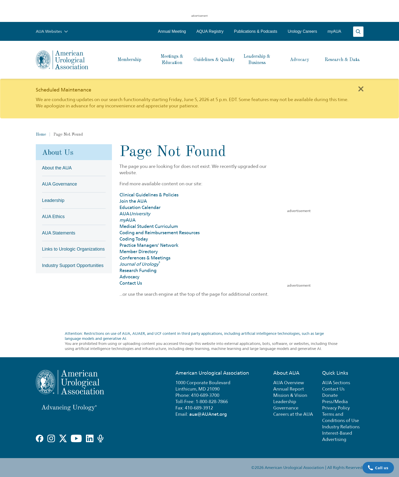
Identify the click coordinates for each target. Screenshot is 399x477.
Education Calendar (140, 207)
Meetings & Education (172, 59)
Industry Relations (341, 426)
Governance (285, 407)
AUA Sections (336, 382)
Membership (129, 59)
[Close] (360, 88)
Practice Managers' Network (148, 245)
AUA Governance (59, 184)
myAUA (334, 31)
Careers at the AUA (293, 414)
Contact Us (130, 283)
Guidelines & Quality (214, 59)
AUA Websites (52, 31)
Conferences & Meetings (144, 257)
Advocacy (299, 59)
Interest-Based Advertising (337, 436)
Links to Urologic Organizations (73, 249)
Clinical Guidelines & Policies (148, 194)
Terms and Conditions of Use (340, 417)
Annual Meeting (172, 31)
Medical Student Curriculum (148, 226)
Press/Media (335, 401)
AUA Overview (288, 382)
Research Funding (138, 270)
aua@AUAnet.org (208, 414)
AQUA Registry (210, 31)
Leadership (53, 200)
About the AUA (57, 167)
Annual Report (288, 389)
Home (41, 135)
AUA (134, 213)
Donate (330, 395)
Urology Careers (302, 31)
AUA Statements (58, 232)
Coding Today (133, 239)
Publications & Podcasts (256, 31)
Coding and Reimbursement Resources (159, 232)
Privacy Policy (336, 407)
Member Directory (138, 251)
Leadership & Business (256, 59)
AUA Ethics (53, 216)
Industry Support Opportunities (73, 265)
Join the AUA (133, 201)
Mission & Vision (290, 395)
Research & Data (342, 59)
